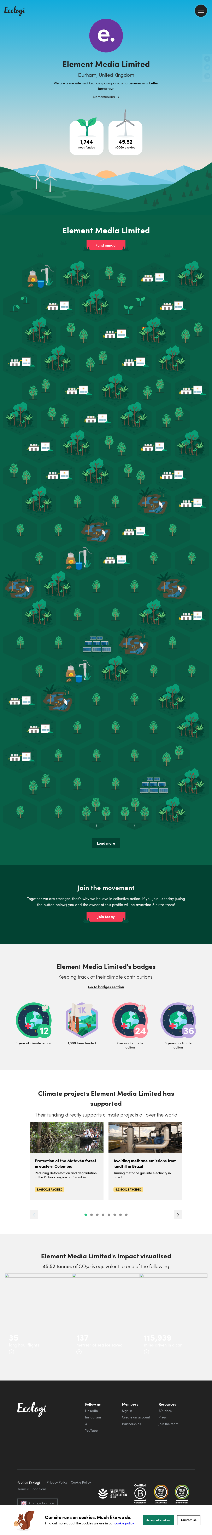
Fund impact (106, 245)
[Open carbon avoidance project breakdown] (125, 138)
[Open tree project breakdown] (87, 138)
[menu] (201, 11)
